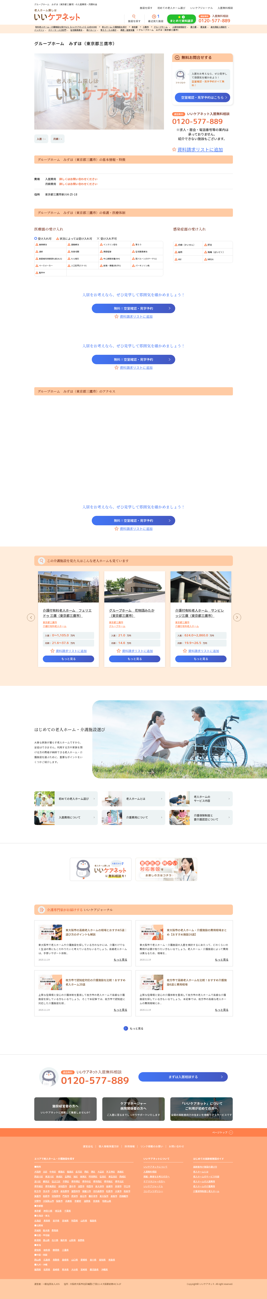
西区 (86, 1171)
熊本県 (65, 1269)
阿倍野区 (93, 1176)
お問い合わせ (176, 1146)
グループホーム (161, 26)
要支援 (203, 26)
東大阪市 (104, 1196)
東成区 (59, 1176)
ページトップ (219, 1132)
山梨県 (72, 1240)
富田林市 (75, 1191)
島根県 (65, 1259)
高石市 (83, 1196)
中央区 (53, 1171)
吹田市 (90, 1186)
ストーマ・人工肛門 (57, 29)
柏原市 (46, 1196)
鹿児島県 (94, 1269)
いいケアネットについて (155, 1166)
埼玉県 (58, 1210)
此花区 (79, 1171)
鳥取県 (56, 1259)
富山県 (46, 1240)
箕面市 (37, 1196)
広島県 (47, 1259)
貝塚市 (118, 1186)
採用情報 (130, 1146)
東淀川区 (49, 1176)
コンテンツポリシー (153, 1191)
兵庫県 (68, 1200)
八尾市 (55, 1191)
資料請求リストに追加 (200, 149)
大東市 (118, 1191)
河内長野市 (98, 1191)
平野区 (66, 1181)
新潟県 (37, 1240)
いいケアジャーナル (201, 8)
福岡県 (37, 1269)
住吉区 (103, 1176)
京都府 (78, 1200)
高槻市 (109, 1186)
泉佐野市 (64, 1191)
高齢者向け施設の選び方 (205, 1166)
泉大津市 (99, 1186)
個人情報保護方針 (109, 1146)
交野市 (37, 1200)
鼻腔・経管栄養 (127, 29)
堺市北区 (119, 1181)
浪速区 (120, 1171)
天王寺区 (110, 1171)
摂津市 (74, 1196)
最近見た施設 (155, 18)
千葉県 (67, 1210)
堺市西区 (97, 1181)
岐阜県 (47, 1249)
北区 (45, 1171)
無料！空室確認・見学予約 (133, 308)
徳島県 (111, 1259)
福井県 (63, 1240)
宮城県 (65, 1220)
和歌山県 (106, 1200)
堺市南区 (108, 1181)
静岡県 (56, 1249)
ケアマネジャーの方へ (154, 1181)
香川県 (93, 1259)
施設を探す (146, 8)
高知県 (102, 1259)
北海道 (37, 1220)
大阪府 (37, 1171)
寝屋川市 (86, 1191)
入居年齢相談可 (179, 26)
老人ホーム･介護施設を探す (114, 26)
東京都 (135, 26)
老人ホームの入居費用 (204, 1181)
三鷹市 (146, 26)
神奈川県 (48, 1210)
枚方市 (37, 1191)
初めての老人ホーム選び (171, 8)
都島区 (61, 1171)
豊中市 (72, 1186)
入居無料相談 (225, 8)
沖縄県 (104, 1269)
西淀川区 (38, 1176)
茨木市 (46, 1191)
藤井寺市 (93, 1196)
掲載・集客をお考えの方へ (156, 1176)
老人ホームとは (200, 1171)
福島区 (70, 1171)
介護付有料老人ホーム (54, 626)
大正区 (101, 1171)
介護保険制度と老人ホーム (206, 1191)
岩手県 (56, 1220)
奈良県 (96, 1200)
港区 (93, 1171)
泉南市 (114, 1196)
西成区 (122, 1176)
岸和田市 (62, 1186)
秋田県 (74, 1220)
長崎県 (56, 1269)
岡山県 (37, 1259)
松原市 (109, 1191)
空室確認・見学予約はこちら (202, 97)
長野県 (81, 1240)
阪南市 (59, 1200)
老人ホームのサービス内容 (206, 1176)
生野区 (68, 1176)
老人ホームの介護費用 (204, 1186)
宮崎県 (84, 1269)
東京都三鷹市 (50, 622)
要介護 (193, 26)
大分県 (74, 1269)
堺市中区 (86, 1181)
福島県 (93, 1220)
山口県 (74, 1259)
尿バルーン (91, 29)
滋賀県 (87, 1200)
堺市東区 (38, 1186)
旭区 (75, 1176)
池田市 (81, 1186)
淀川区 (37, 1181)
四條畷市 (123, 1196)
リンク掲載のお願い (151, 1146)
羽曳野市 (56, 1196)
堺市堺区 (75, 1181)
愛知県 (37, 1249)
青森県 (47, 1220)
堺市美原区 (50, 1186)
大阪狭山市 (48, 1200)
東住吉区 (112, 1176)
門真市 (66, 1196)
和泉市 (127, 1191)
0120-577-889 (214, 20)
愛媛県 (84, 1259)
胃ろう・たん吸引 (108, 29)
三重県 (65, 1249)
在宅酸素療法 (76, 29)
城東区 (83, 1176)
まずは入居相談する (183, 1076)
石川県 (55, 1240)
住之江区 (56, 1181)
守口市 (127, 1186)
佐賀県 (47, 1269)
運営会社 (88, 1146)
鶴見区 (46, 1181)
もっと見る (68, 659)
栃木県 (46, 1230)
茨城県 (37, 1230)
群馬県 (55, 1230)
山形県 (84, 1220)
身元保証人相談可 (219, 26)
